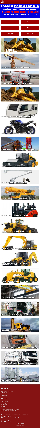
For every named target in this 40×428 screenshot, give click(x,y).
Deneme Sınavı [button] (10, 27)
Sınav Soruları (4, 396)
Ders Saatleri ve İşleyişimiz (7, 391)
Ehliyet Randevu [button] (10, 22)
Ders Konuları (4, 392)
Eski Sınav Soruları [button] (30, 22)
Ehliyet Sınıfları (4, 404)
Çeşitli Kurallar (4, 395)
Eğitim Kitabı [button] (30, 27)
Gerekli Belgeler (4, 401)
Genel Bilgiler (4, 403)
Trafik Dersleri (4, 394)
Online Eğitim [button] (10, 33)
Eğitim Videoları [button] (30, 33)
